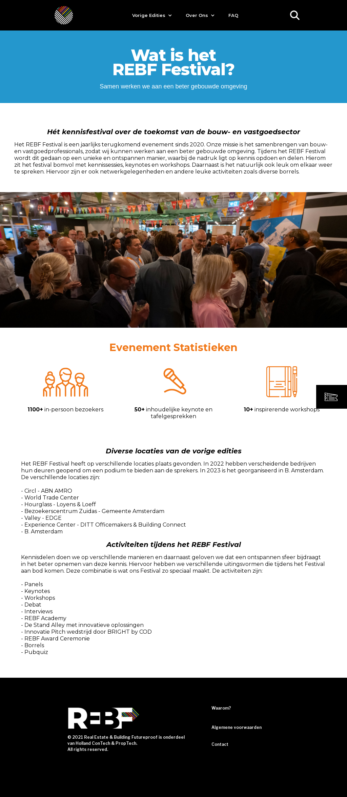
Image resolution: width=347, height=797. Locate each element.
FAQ (233, 15)
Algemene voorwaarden (236, 727)
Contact (219, 744)
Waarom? (221, 708)
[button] (152, 15)
